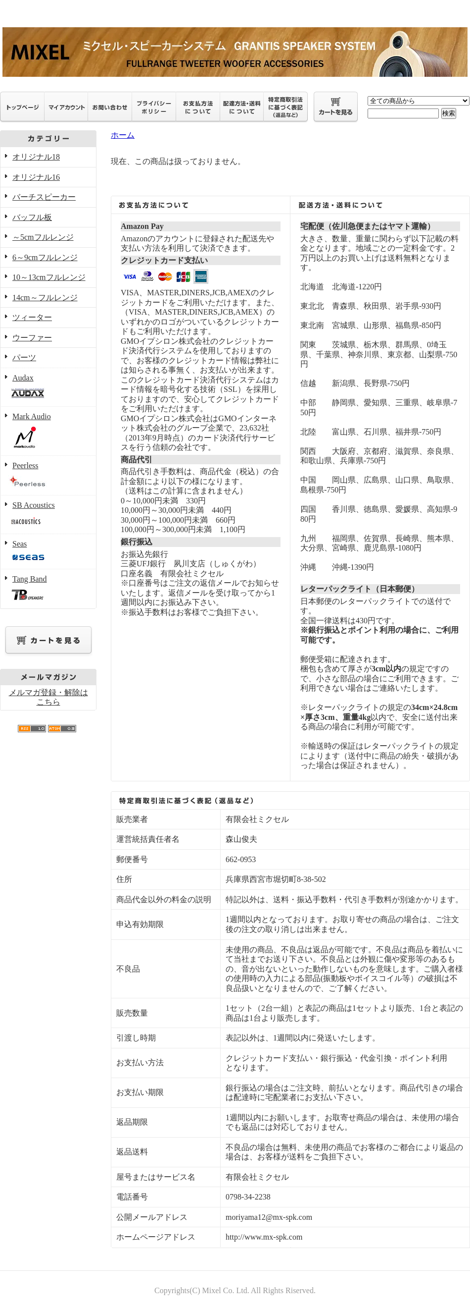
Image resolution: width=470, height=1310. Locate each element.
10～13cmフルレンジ (49, 277)
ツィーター (32, 317)
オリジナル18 (36, 157)
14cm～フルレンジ (45, 297)
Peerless (48, 476)
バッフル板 (32, 217)
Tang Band (48, 589)
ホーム (123, 135)
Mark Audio (48, 431)
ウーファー (32, 337)
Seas (48, 552)
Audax (48, 388)
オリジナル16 (36, 177)
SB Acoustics (48, 515)
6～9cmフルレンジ (45, 257)
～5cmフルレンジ (43, 237)
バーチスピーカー (44, 197)
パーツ (24, 357)
